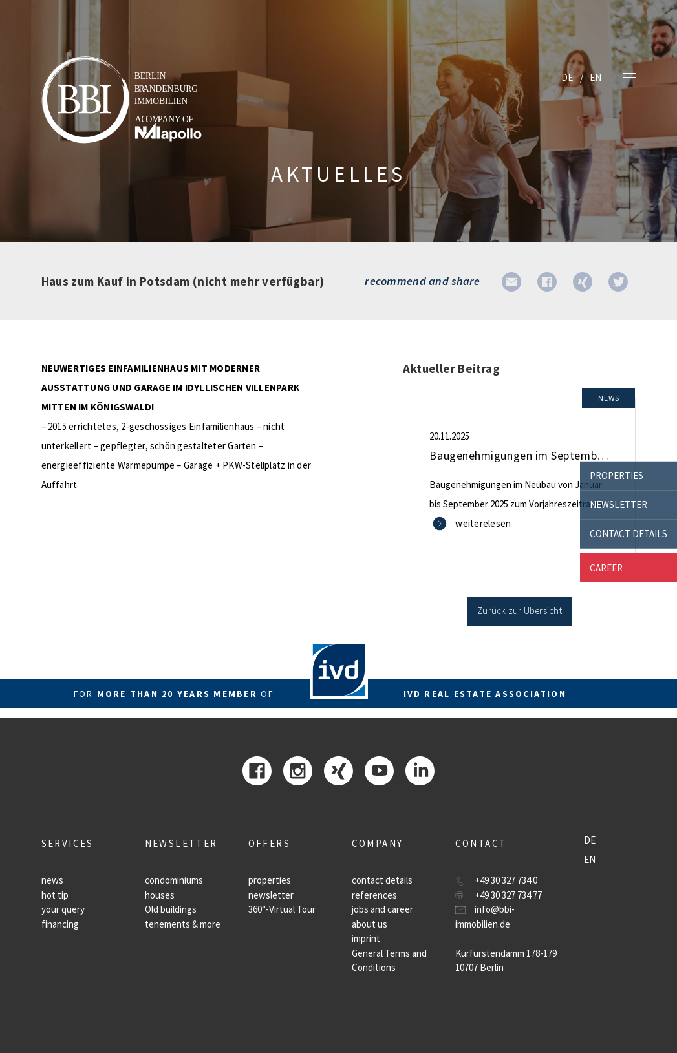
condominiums (174, 880)
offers (269, 843)
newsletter (618, 504)
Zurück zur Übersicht (519, 610)
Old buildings (171, 909)
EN (595, 77)
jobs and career (382, 909)
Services (67, 843)
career (606, 567)
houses (160, 895)
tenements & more (182, 924)
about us (369, 924)
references (374, 895)
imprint (366, 938)
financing (60, 924)
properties (616, 475)
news (52, 880)
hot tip (55, 895)
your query (63, 909)
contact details (628, 533)
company (377, 843)
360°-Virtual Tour (282, 909)
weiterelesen (483, 523)
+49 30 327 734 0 (506, 880)
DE (567, 77)
